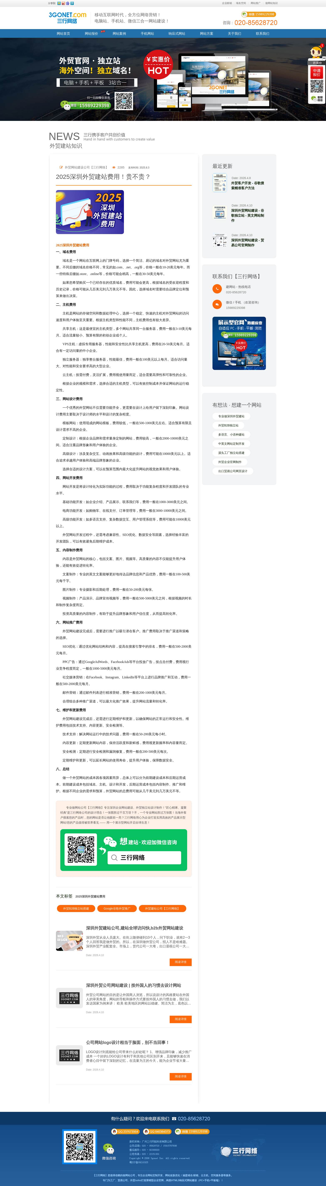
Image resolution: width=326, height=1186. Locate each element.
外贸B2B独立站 (228, 425)
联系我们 (262, 33)
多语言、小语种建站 (231, 434)
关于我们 (234, 33)
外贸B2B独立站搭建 (76, 908)
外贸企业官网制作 (230, 462)
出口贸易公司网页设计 (232, 471)
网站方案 (206, 33)
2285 (118, 167)
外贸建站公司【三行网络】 (162, 908)
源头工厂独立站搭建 (231, 452)
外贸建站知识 (66, 146)
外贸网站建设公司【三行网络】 (84, 167)
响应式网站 (177, 33)
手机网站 (147, 33)
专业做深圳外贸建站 (231, 416)
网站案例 (119, 33)
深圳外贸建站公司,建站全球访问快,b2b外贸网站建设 (134, 928)
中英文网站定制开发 (231, 443)
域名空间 (241, 3)
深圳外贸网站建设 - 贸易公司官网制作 (247, 242)
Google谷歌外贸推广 (117, 908)
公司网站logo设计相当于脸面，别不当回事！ (128, 1042)
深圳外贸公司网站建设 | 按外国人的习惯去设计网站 (133, 985)
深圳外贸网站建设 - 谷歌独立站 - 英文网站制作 (247, 215)
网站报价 (91, 33)
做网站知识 (271, 3)
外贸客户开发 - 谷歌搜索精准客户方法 (247, 185)
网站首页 (63, 33)
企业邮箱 (227, 3)
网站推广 (256, 3)
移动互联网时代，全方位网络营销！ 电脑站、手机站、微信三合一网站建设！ (132, 17)
